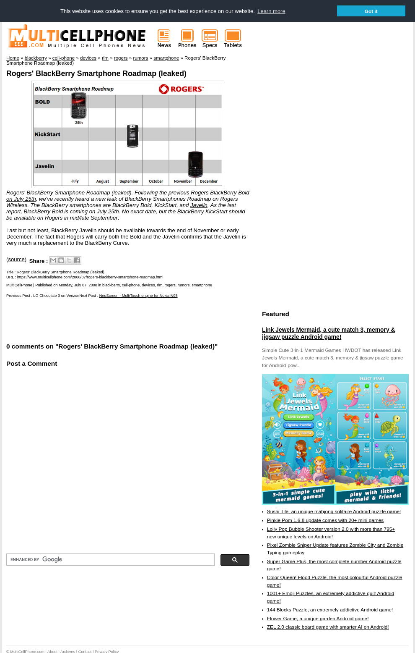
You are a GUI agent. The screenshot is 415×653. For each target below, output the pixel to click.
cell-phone (131, 285)
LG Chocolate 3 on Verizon (56, 295)
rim (160, 285)
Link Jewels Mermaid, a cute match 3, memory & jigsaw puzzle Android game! (328, 333)
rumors (184, 285)
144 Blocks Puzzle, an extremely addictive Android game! (330, 609)
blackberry (111, 285)
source (16, 259)
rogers (170, 285)
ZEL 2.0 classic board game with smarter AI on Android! (328, 626)
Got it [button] (371, 11)
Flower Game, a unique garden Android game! (318, 618)
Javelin (199, 205)
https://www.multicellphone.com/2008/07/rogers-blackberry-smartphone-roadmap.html (90, 277)
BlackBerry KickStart (202, 211)
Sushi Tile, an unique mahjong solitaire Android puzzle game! (334, 511)
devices (148, 285)
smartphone (202, 285)
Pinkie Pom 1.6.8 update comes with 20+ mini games (325, 520)
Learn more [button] (271, 11)
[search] (109, 559)
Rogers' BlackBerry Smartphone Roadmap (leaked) (96, 73)
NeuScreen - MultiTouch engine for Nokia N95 (138, 295)
